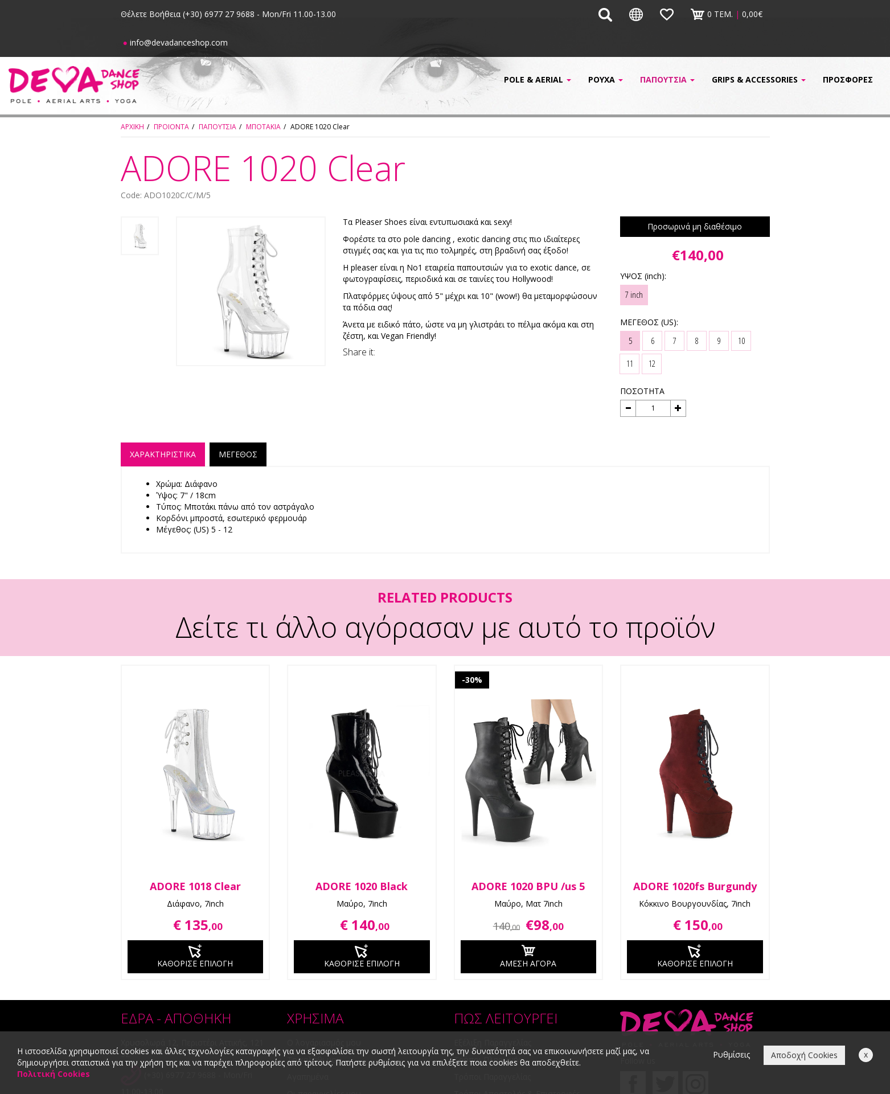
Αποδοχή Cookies (804, 1055)
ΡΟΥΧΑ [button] (605, 79)
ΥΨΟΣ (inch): (643, 276)
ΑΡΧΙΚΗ (132, 127)
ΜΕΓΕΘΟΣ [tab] (238, 454)
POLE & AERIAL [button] (537, 79)
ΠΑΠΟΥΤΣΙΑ (217, 127)
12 (652, 363)
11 (629, 363)
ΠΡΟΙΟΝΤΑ (171, 127)
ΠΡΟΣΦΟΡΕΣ (848, 79)
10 (741, 340)
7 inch (634, 294)
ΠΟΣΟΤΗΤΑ (642, 391)
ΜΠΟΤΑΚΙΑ (263, 127)
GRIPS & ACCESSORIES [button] (759, 79)
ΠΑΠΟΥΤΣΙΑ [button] (667, 79)
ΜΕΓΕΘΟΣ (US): (649, 322)
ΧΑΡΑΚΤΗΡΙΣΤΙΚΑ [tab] (163, 454)
